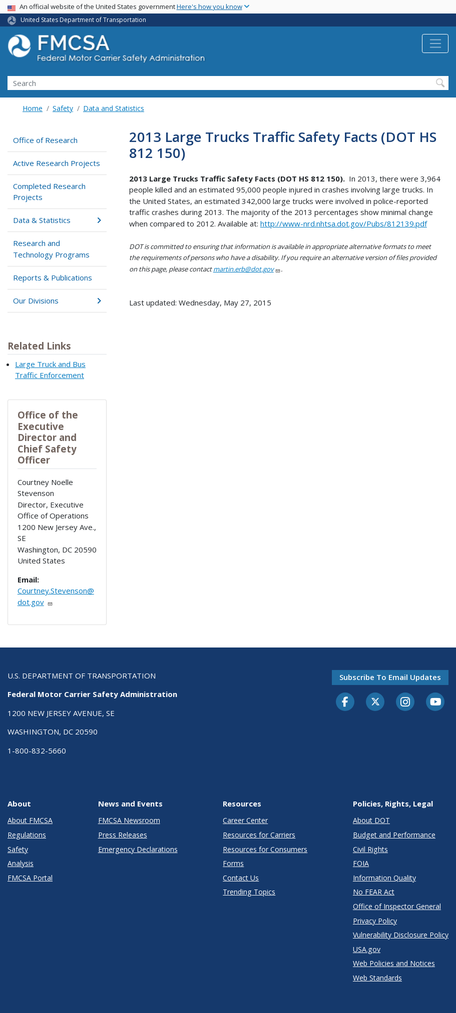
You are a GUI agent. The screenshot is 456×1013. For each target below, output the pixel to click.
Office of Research (45, 140)
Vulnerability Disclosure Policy (400, 935)
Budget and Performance (394, 835)
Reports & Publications (52, 277)
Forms (233, 863)
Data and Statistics (113, 108)
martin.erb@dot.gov (247, 269)
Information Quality (384, 877)
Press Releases (122, 835)
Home (33, 108)
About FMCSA (30, 820)
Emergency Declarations (138, 849)
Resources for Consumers (265, 849)
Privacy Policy (375, 921)
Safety (63, 108)
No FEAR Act (373, 891)
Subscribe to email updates (390, 677)
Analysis (21, 863)
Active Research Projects (56, 163)
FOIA (361, 863)
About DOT (371, 820)
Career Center (245, 820)
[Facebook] (345, 703)
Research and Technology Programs (51, 249)
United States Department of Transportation (83, 20)
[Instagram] (405, 703)
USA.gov (366, 949)
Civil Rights (370, 849)
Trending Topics (249, 891)
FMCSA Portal (30, 877)
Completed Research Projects (49, 191)
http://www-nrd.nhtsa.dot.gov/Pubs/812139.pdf (343, 223)
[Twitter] (375, 702)
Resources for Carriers (259, 835)
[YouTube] (435, 703)
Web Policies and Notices (394, 963)
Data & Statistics (57, 220)
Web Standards (377, 977)
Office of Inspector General (397, 906)
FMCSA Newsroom (129, 820)
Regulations (27, 835)
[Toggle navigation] (435, 43)
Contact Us (241, 877)
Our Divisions (57, 301)
